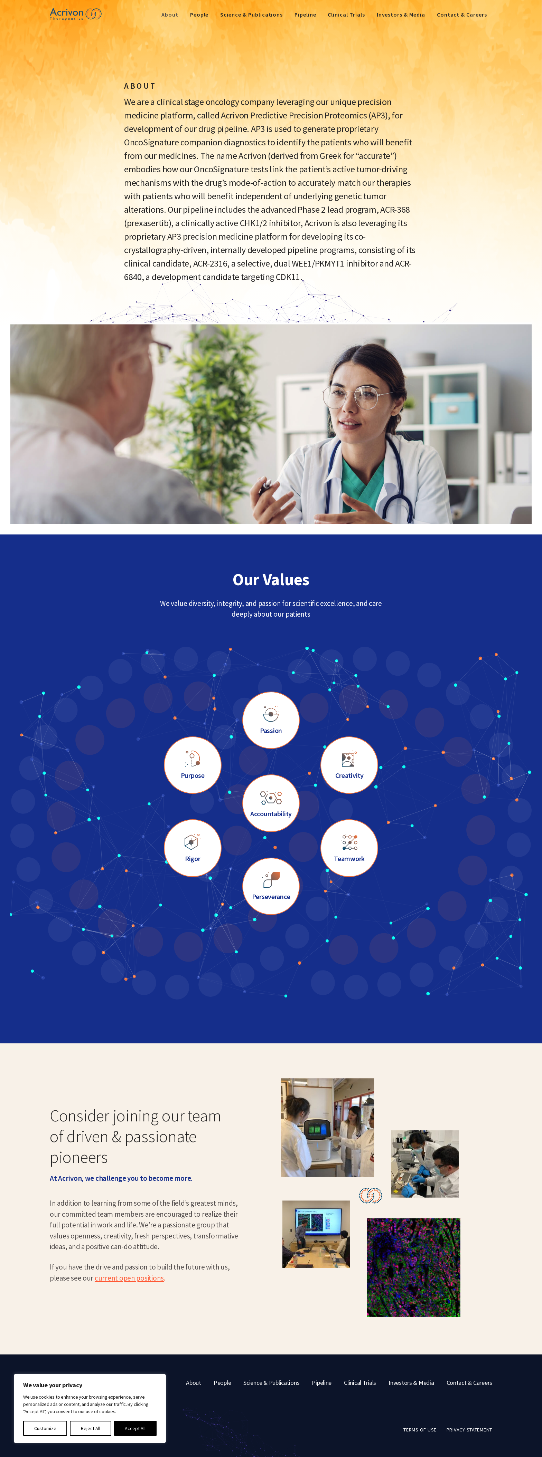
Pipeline (305, 14)
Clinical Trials (346, 14)
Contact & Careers (462, 14)
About (169, 14)
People (199, 14)
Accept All (135, 1428)
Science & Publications (251, 14)
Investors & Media (401, 14)
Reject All (90, 1428)
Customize (45, 1428)
